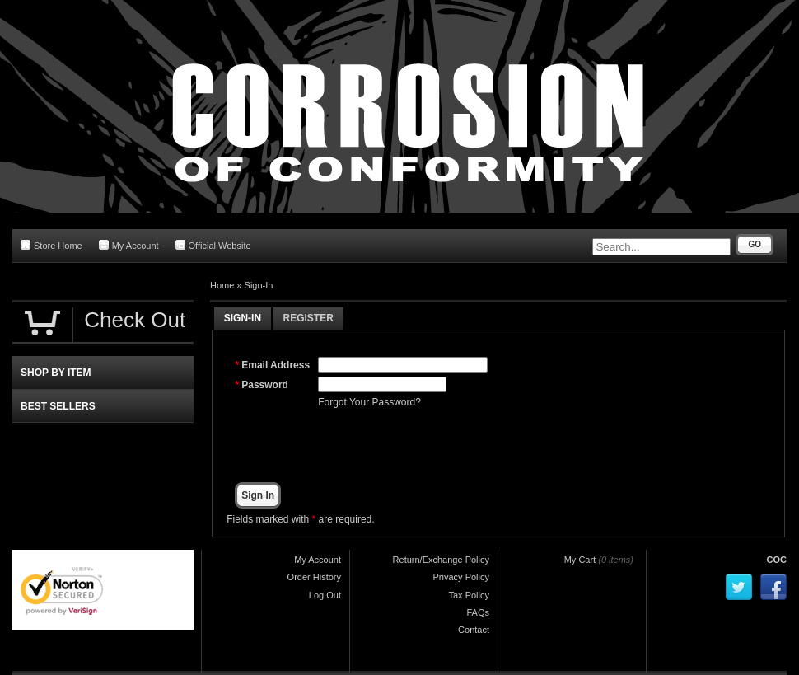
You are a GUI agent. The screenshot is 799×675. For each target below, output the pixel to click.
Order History (314, 577)
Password (264, 385)
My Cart (580, 560)
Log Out (325, 595)
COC (777, 560)
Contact (473, 630)
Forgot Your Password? (369, 402)
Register (308, 318)
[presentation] (443, 446)
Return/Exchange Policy (441, 560)
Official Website (213, 245)
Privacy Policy (461, 577)
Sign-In (259, 285)
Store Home (51, 245)
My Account (129, 245)
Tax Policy (468, 595)
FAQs (477, 612)
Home (222, 285)
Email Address (275, 365)
